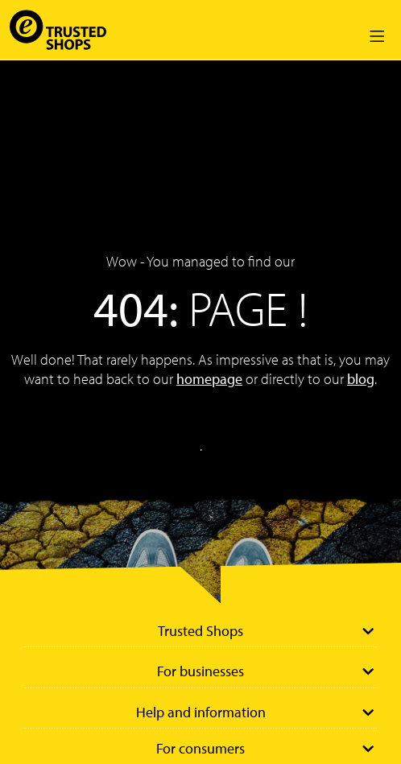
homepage (209, 379)
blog (360, 379)
